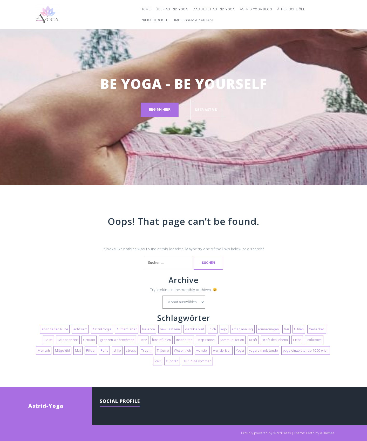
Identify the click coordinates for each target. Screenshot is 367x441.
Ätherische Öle (291, 9)
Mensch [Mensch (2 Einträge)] (44, 350)
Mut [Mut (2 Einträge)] (78, 350)
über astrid (206, 110)
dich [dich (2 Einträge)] (212, 329)
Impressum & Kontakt (194, 20)
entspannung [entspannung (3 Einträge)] (242, 329)
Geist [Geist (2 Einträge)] (48, 340)
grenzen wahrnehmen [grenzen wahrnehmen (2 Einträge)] (117, 340)
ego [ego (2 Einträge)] (224, 329)
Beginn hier (159, 110)
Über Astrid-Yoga (172, 9)
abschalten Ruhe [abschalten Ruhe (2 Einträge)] (55, 329)
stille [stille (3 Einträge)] (117, 350)
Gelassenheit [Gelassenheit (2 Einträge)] (68, 340)
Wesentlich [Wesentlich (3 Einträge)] (182, 350)
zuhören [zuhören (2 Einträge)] (172, 361)
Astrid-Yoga (45, 405)
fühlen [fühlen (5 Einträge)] (299, 329)
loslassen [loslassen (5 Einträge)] (314, 340)
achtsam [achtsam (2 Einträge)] (80, 329)
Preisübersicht (155, 20)
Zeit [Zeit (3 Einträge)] (158, 361)
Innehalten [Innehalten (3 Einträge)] (184, 340)
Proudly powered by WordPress (266, 433)
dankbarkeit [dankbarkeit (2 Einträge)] (195, 329)
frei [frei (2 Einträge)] (286, 329)
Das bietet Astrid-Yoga (214, 9)
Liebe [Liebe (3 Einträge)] (297, 340)
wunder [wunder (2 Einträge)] (202, 350)
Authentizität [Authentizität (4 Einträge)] (127, 329)
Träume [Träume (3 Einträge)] (163, 350)
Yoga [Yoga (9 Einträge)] (240, 350)
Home (146, 9)
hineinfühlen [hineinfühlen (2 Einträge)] (161, 340)
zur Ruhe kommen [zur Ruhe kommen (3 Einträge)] (198, 361)
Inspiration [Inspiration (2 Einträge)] (206, 340)
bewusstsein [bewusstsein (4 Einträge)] (170, 329)
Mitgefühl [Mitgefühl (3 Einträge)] (62, 350)
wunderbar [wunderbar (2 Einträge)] (222, 350)
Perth (310, 433)
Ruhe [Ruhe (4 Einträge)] (104, 350)
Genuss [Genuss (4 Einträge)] (89, 340)
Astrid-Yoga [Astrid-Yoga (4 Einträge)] (102, 329)
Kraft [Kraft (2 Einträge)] (253, 340)
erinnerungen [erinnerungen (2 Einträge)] (268, 329)
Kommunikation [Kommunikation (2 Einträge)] (232, 340)
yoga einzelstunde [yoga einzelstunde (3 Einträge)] (263, 350)
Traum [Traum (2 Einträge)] (146, 350)
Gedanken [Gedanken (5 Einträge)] (317, 329)
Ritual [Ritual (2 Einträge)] (91, 350)
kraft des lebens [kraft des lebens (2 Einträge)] (275, 340)
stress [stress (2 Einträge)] (131, 350)
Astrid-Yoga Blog (256, 9)
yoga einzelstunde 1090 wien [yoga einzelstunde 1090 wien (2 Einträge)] (306, 350)
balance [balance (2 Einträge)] (148, 329)
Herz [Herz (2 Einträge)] (143, 340)
